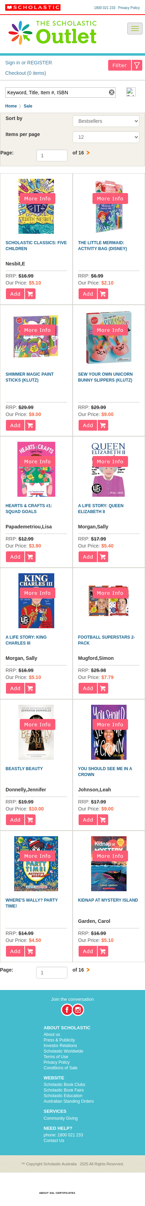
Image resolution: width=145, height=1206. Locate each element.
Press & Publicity (59, 1040)
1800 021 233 (104, 8)
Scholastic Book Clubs (64, 1084)
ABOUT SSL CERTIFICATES (57, 1193)
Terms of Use (56, 1056)
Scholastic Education (63, 1095)
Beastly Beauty (24, 768)
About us (52, 1034)
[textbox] (56, 92)
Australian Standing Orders (69, 1101)
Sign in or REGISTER (28, 62)
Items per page (23, 134)
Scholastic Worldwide (63, 1051)
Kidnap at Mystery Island (108, 900)
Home (11, 106)
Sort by (14, 118)
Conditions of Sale (61, 1067)
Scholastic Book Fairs (64, 1090)
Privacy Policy (129, 8)
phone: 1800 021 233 (63, 1135)
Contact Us (54, 1140)
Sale (28, 106)
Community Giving (61, 1118)
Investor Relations (60, 1045)
